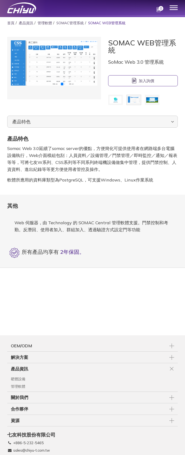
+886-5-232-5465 (28, 443)
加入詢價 (146, 80)
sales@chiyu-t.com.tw (31, 450)
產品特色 (21, 122)
